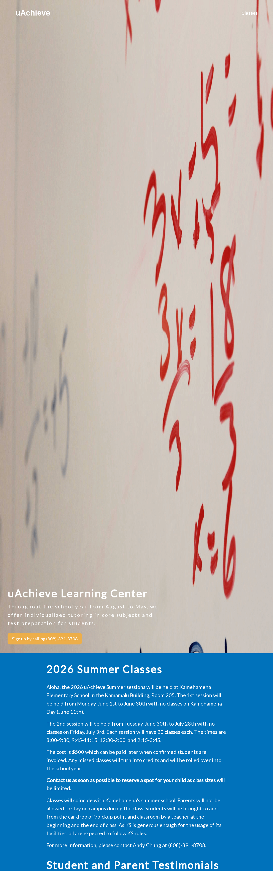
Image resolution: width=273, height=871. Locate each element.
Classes (249, 13)
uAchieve (33, 12)
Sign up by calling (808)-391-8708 (45, 638)
